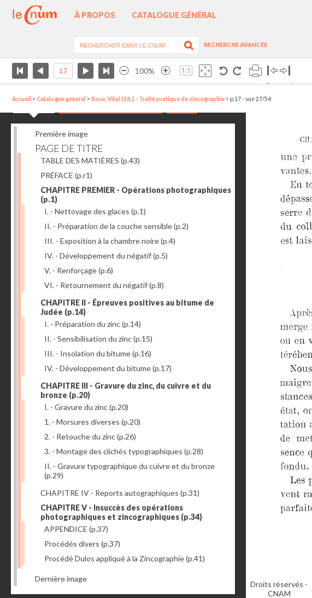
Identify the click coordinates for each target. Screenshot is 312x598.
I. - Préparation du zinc (92, 324)
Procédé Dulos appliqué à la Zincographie (124, 558)
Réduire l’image (124, 71)
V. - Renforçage (78, 270)
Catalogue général (174, 15)
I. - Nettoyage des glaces (95, 211)
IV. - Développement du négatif (106, 255)
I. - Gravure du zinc (86, 407)
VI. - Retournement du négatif (104, 285)
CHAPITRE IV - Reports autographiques (119, 492)
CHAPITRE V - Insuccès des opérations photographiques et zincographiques (121, 512)
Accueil (21, 99)
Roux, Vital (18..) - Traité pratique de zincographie (158, 99)
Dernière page (106, 71)
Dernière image (61, 578)
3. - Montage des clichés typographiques (123, 451)
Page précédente (41, 71)
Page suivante (85, 71)
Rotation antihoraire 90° (224, 71)
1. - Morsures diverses (92, 421)
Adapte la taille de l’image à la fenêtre (205, 71)
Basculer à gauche (272, 71)
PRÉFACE (66, 175)
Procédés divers (82, 543)
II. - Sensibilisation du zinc (98, 338)
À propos (94, 15)
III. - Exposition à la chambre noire (109, 240)
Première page (20, 71)
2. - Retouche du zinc (90, 436)
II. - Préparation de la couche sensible (116, 226)
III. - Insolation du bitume (97, 353)
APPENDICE (76, 528)
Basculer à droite (285, 71)
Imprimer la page (255, 71)
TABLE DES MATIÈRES (90, 160)
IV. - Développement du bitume (108, 368)
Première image (61, 133)
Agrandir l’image (165, 71)
